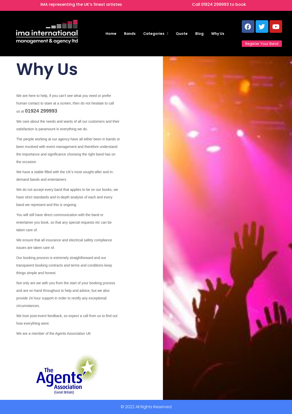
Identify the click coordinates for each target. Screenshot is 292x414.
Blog (199, 33)
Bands (130, 33)
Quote (182, 33)
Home (111, 33)
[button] (155, 33)
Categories (155, 33)
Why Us (217, 33)
